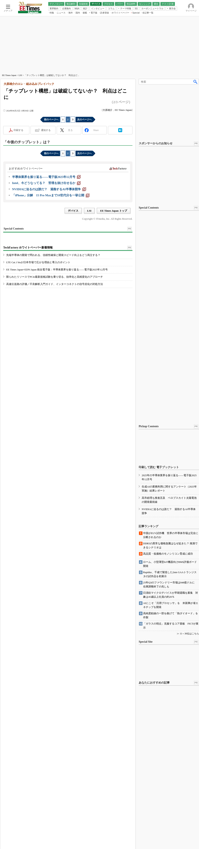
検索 (196, 81)
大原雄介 (107, 110)
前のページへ (51, 119)
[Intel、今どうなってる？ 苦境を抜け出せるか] (46, 183)
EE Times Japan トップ (113, 210)
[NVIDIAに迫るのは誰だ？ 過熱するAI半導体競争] (49, 189)
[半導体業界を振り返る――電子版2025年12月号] (46, 177)
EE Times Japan (9, 75)
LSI (20, 75)
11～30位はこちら (189, 633)
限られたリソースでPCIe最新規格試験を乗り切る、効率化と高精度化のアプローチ (54, 276)
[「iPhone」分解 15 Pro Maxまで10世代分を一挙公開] (50, 195)
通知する (46, 130)
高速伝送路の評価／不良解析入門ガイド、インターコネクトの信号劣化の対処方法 (54, 284)
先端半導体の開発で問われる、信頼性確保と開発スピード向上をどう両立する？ (53, 255)
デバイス (73, 210)
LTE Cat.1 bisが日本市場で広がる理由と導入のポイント (38, 262)
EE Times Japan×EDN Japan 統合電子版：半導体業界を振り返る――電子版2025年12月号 (57, 269)
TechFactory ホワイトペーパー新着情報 (28, 247)
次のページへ (84, 119)
